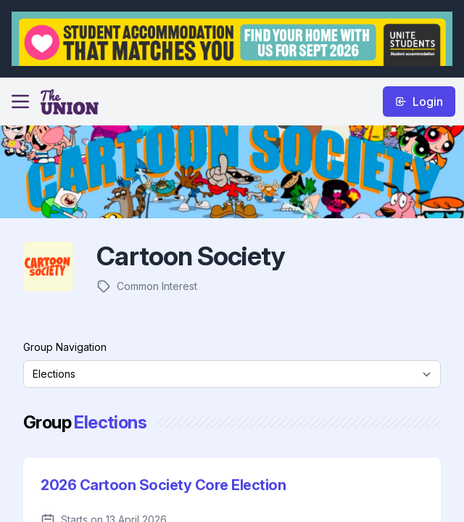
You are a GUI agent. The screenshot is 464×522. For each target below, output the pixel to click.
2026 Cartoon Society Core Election (163, 485)
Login (419, 101)
